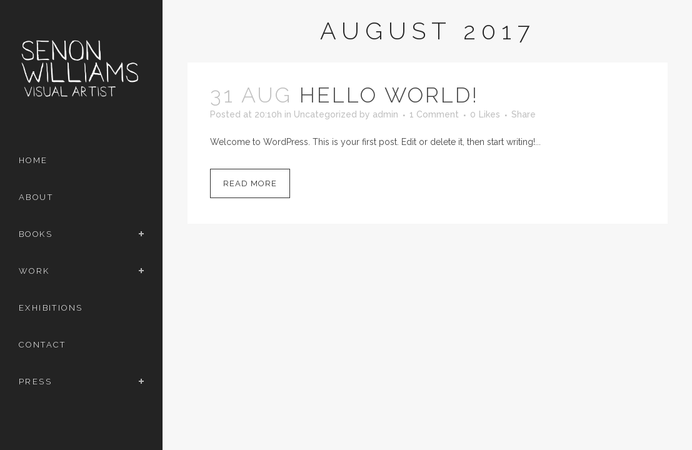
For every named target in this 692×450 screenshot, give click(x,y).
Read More (250, 183)
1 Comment (434, 114)
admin (385, 114)
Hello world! (389, 95)
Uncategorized (325, 114)
